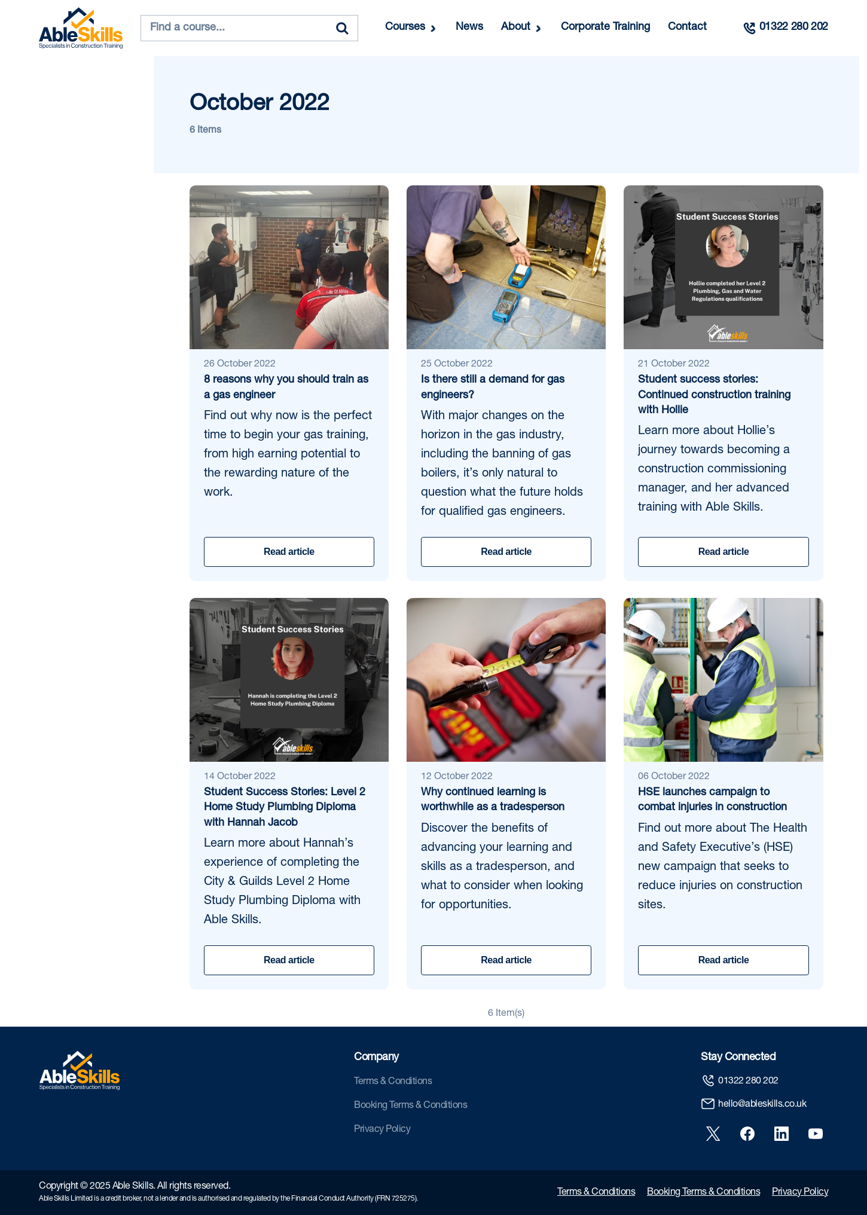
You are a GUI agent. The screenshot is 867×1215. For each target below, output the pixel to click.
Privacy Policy (382, 1130)
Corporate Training (605, 27)
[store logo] (81, 28)
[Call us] (785, 28)
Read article (289, 552)
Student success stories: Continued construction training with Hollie (714, 395)
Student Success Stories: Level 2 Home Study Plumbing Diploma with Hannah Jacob (284, 807)
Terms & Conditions (393, 1082)
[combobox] (249, 28)
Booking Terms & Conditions (410, 1106)
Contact (687, 27)
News (469, 27)
